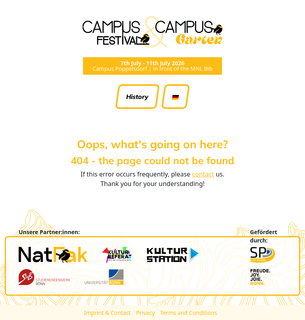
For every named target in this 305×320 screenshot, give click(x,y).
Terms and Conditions (188, 312)
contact (203, 174)
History (137, 97)
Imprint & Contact (108, 312)
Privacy (146, 312)
